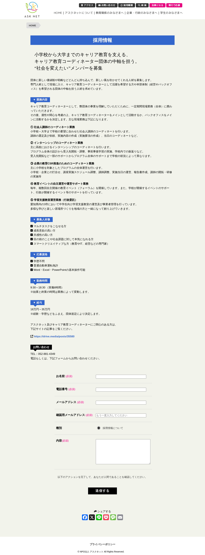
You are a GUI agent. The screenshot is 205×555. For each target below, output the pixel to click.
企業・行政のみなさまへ (142, 12)
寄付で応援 (174, 5)
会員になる (157, 5)
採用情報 (126, 5)
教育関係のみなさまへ (110, 12)
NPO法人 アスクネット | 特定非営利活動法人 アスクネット (32, 9)
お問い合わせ (106, 5)
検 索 (142, 5)
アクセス (87, 5)
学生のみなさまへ (171, 12)
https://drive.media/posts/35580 (54, 336)
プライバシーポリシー (102, 544)
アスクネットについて (79, 12)
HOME (58, 12)
